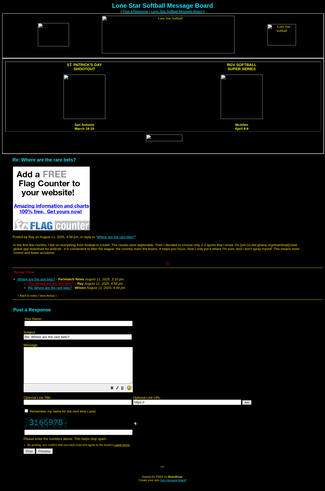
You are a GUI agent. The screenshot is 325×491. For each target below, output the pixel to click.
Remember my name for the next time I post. (60, 418)
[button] (125, 396)
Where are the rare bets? (116, 237)
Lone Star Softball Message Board (176, 11)
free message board (173, 487)
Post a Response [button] (135, 11)
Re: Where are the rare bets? (50, 288)
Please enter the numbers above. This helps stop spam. (171, 395)
